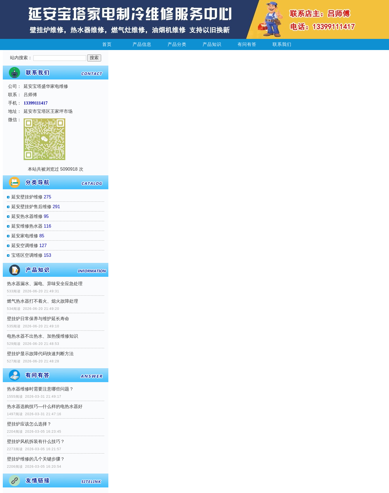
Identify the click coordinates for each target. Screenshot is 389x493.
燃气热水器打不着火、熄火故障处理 (42, 301)
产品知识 (212, 44)
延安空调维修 (24, 245)
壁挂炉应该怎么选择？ (29, 424)
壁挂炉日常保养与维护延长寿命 (38, 318)
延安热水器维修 (27, 216)
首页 (107, 44)
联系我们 (282, 44)
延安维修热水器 (27, 226)
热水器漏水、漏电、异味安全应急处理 (45, 283)
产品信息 (142, 44)
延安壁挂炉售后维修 (31, 206)
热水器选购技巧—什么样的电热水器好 (45, 406)
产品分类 (177, 44)
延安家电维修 (24, 235)
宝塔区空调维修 (27, 255)
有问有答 (247, 44)
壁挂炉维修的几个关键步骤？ (36, 459)
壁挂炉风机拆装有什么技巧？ (36, 441)
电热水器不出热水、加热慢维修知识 (42, 336)
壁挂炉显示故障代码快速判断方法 (40, 353)
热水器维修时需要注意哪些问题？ (40, 389)
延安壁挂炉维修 (27, 197)
